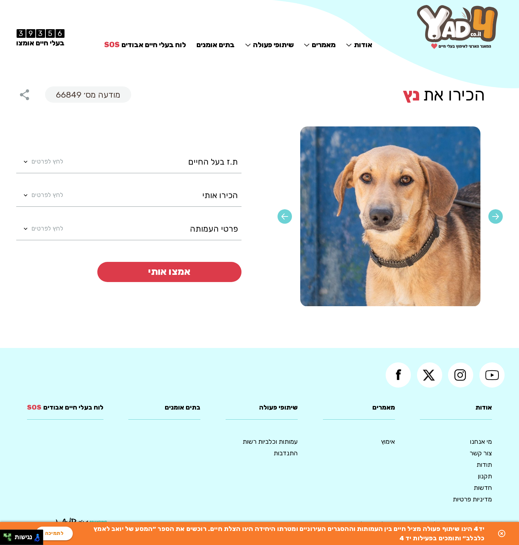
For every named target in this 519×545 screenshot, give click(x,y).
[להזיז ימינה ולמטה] (10, 539)
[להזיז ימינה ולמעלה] (10, 535)
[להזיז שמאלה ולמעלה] (6, 535)
